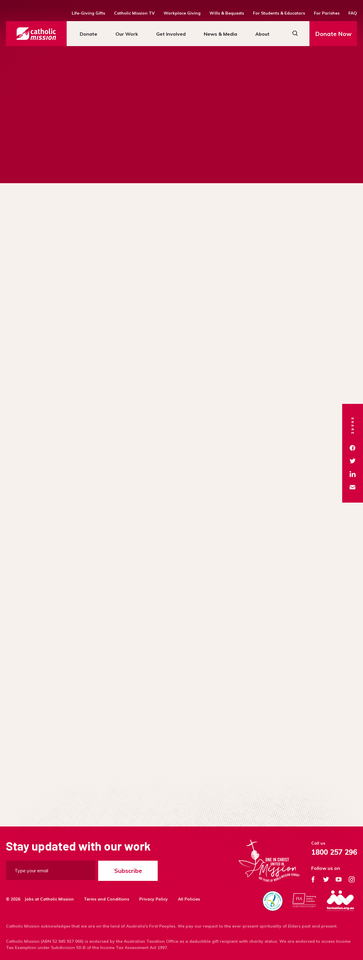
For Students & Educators (279, 13)
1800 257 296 (334, 852)
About (262, 34)
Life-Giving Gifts (88, 13)
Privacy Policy (153, 899)
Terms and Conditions (106, 899)
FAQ (352, 13)
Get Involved (171, 34)
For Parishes (326, 13)
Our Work (126, 34)
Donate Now (333, 33)
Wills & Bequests (226, 13)
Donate (88, 34)
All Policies (189, 899)
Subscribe (128, 870)
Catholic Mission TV (134, 13)
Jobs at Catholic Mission (49, 899)
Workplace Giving (182, 13)
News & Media (220, 34)
